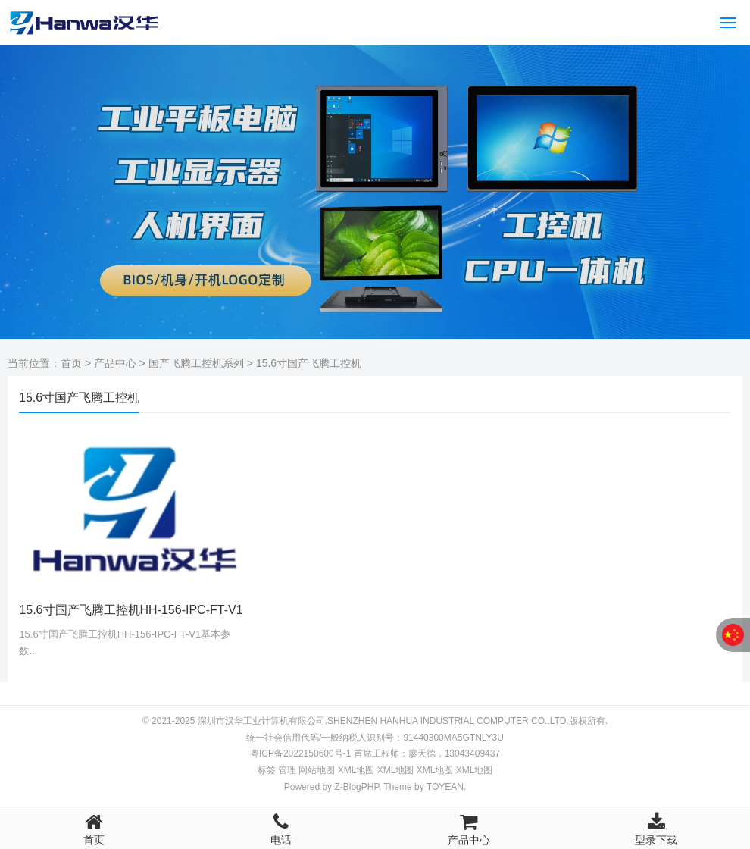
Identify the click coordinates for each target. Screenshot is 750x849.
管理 (287, 770)
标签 (267, 770)
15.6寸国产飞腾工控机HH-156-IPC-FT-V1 (130, 609)
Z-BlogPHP (356, 787)
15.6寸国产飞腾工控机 (308, 363)
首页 (71, 363)
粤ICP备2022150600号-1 (300, 753)
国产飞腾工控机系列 (196, 363)
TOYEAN (445, 787)
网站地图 (316, 770)
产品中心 (115, 363)
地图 (356, 770)
